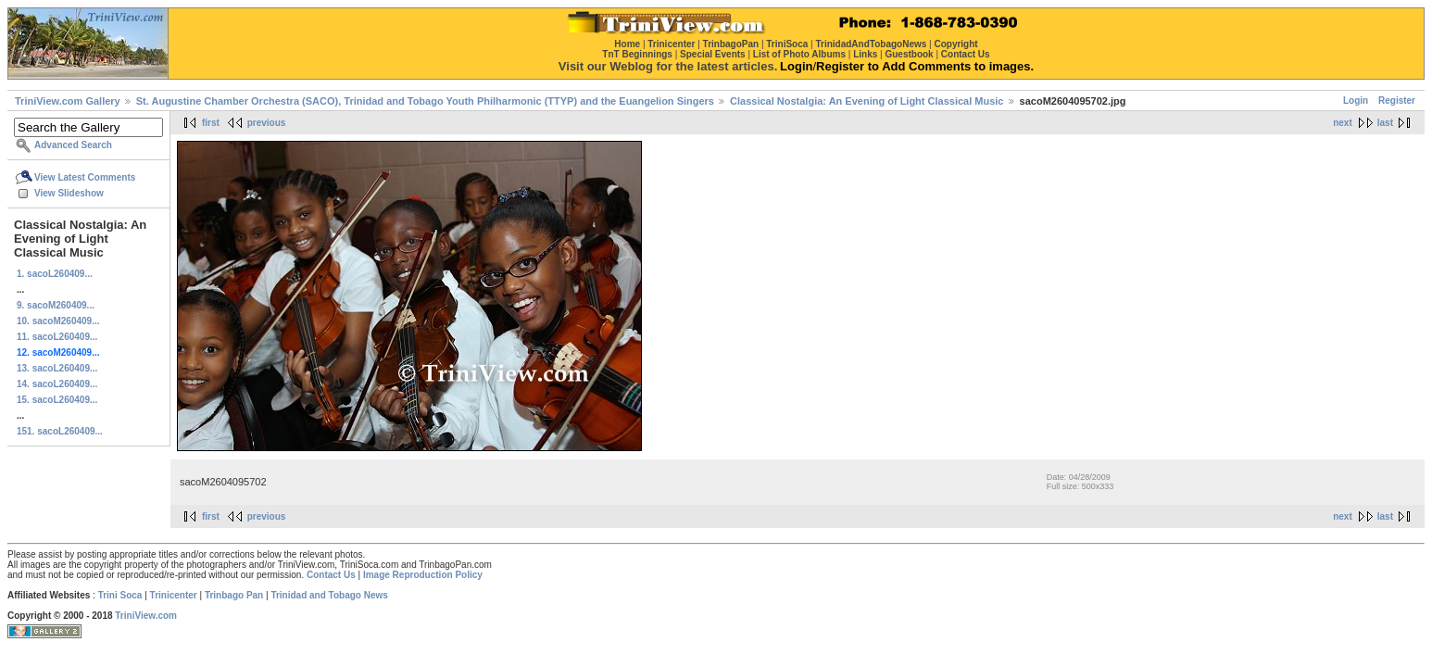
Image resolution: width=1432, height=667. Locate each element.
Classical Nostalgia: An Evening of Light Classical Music (866, 101)
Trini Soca (120, 595)
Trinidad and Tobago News (329, 595)
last (1385, 123)
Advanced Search (73, 145)
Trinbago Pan (234, 595)
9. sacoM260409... (55, 305)
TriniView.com (146, 615)
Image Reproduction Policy (423, 575)
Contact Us (331, 575)
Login (1355, 100)
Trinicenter (173, 595)
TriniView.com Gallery (67, 101)
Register (1396, 100)
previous (266, 123)
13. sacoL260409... (57, 368)
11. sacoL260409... (57, 337)
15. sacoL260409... (57, 400)
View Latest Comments (84, 177)
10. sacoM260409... (58, 321)
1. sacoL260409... (55, 274)
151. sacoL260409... (60, 431)
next (1342, 123)
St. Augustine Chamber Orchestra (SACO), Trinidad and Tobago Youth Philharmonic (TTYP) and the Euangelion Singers (425, 101)
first (211, 123)
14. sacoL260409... (57, 384)
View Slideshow (69, 193)
